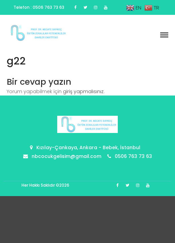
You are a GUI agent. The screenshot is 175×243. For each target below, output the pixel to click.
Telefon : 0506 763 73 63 (38, 7)
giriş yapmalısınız (83, 91)
